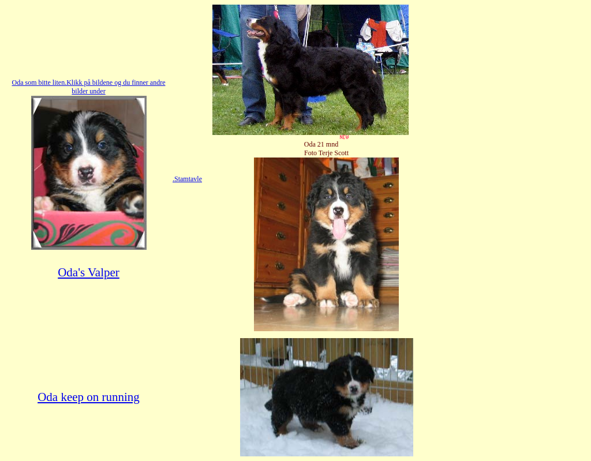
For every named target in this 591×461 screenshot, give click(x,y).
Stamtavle (188, 179)
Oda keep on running (89, 397)
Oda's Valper (88, 272)
